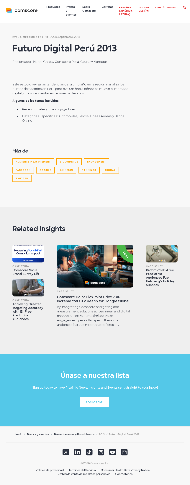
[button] (126, 13)
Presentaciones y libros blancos (74, 434)
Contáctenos (123, 474)
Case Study (21, 266)
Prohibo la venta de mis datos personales (84, 474)
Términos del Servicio (82, 470)
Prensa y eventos (38, 434)
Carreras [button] (107, 7)
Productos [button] (53, 7)
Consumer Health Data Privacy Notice (125, 470)
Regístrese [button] (94, 402)
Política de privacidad (50, 470)
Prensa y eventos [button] (71, 10)
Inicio (18, 434)
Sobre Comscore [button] (89, 8)
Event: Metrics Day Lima (30, 37)
